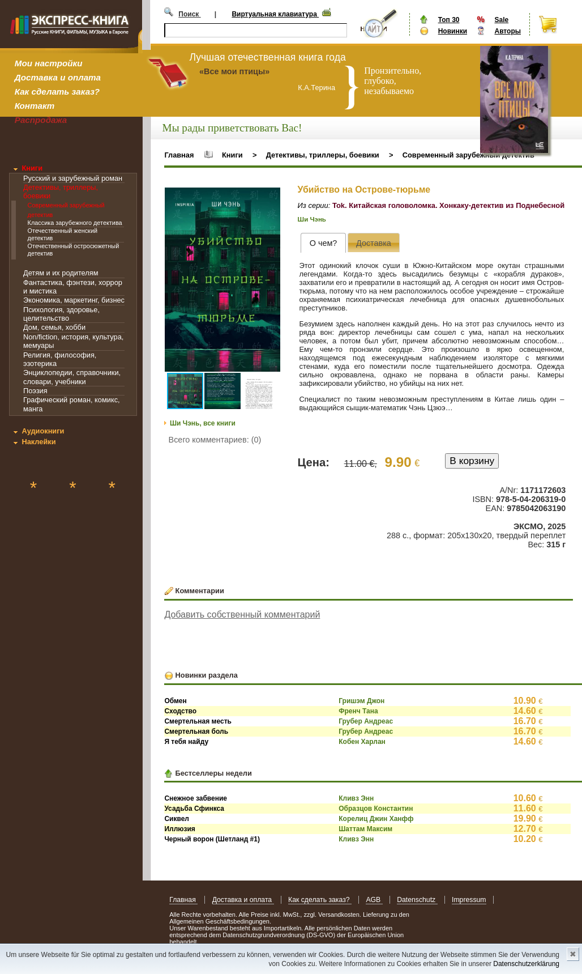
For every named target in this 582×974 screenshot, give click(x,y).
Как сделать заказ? (57, 91)
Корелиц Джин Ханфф (376, 819)
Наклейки (38, 441)
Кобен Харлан (362, 742)
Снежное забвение (195, 798)
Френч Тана (358, 711)
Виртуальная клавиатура (275, 14)
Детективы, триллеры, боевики (322, 155)
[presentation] (323, 242)
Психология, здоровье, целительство (61, 313)
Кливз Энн (356, 798)
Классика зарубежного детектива (75, 222)
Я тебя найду (186, 742)
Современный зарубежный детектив (468, 155)
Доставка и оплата (58, 77)
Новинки (452, 31)
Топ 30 (449, 20)
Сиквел (176, 819)
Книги (32, 168)
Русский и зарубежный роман (72, 178)
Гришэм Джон (361, 701)
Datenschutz (417, 900)
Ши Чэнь (312, 219)
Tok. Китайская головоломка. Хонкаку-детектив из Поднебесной (448, 205)
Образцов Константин (376, 809)
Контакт (34, 105)
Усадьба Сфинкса (194, 809)
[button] (270, 198)
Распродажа (41, 120)
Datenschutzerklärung (526, 964)
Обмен (175, 701)
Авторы (507, 31)
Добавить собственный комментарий (242, 614)
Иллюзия (179, 829)
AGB (374, 900)
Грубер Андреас (366, 721)
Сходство (180, 711)
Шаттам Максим (365, 829)
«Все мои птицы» (234, 71)
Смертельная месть (198, 721)
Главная (179, 155)
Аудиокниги (43, 431)
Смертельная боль (196, 731)
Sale (501, 20)
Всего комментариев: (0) (215, 439)
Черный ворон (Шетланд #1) (212, 839)
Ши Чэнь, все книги (203, 423)
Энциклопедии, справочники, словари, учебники (72, 376)
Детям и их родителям (60, 273)
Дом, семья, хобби (54, 327)
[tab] (323, 243)
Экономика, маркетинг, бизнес (74, 300)
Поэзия (35, 390)
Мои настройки (49, 63)
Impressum (469, 900)
